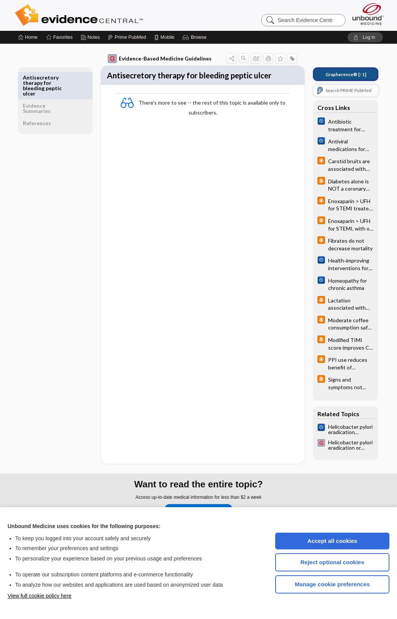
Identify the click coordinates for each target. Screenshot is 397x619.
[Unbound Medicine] (368, 14)
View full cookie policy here (40, 596)
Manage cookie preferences (332, 584)
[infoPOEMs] (340, 164)
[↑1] (340, 74)
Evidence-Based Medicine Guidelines (154, 58)
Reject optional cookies (332, 562)
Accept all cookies (332, 541)
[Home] (28, 37)
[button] (195, 37)
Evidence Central (109, 15)
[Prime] (127, 37)
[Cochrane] (340, 125)
